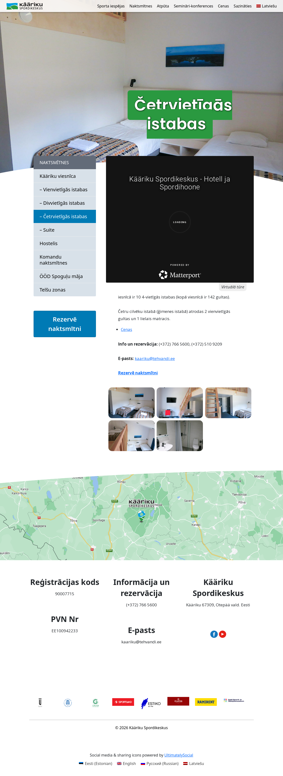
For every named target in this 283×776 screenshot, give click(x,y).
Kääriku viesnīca (58, 176)
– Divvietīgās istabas (62, 203)
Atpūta (163, 6)
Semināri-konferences (193, 6)
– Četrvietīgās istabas (63, 216)
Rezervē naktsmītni (64, 324)
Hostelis (49, 243)
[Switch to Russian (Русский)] (159, 763)
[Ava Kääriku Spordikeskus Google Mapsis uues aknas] (141, 515)
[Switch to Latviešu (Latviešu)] (193, 763)
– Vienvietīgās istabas (64, 189)
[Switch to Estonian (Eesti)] (96, 763)
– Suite (47, 230)
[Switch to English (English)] (126, 763)
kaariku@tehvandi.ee (155, 358)
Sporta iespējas (111, 6)
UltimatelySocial (178, 755)
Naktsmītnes (141, 6)
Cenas (223, 6)
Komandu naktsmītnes (53, 260)
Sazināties (243, 6)
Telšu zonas (52, 289)
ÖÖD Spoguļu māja (61, 276)
